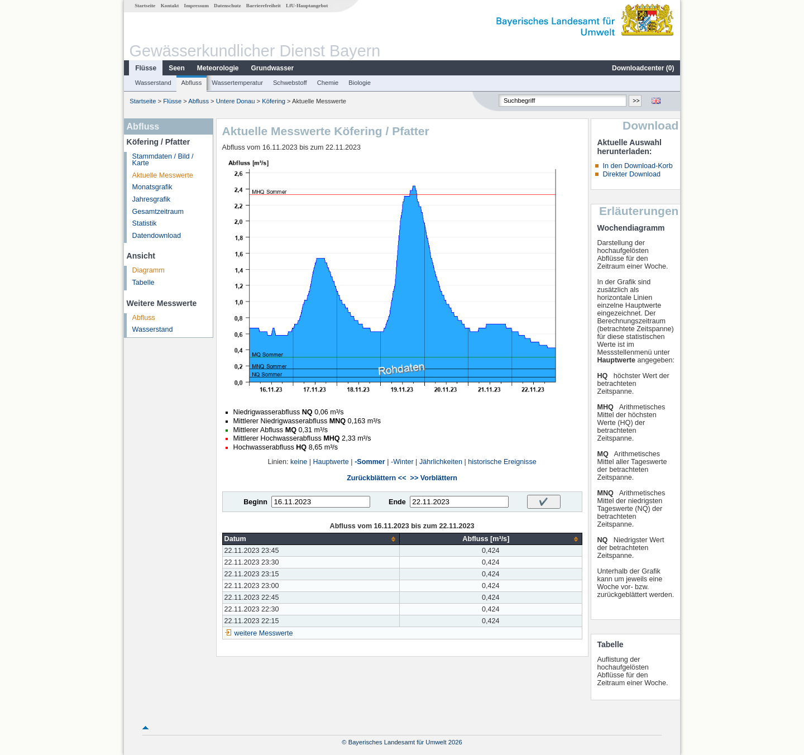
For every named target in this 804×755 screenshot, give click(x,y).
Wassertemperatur (237, 82)
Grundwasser (272, 68)
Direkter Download (631, 174)
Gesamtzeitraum (158, 212)
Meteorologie (218, 68)
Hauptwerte (330, 462)
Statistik (144, 223)
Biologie (359, 82)
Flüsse (145, 68)
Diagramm (148, 270)
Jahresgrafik (151, 199)
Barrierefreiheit (263, 5)
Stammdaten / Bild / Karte (163, 160)
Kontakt (170, 5)
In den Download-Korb (637, 166)
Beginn (255, 502)
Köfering (273, 101)
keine (298, 462)
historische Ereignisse (502, 462)
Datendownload (156, 236)
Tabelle (143, 282)
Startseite (145, 5)
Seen (177, 68)
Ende (397, 502)
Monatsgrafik (152, 187)
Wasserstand (153, 82)
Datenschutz (227, 5)
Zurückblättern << (376, 478)
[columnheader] (311, 539)
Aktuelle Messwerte (162, 175)
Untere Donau (235, 101)
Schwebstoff (290, 82)
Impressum (196, 5)
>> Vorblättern (433, 478)
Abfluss (191, 82)
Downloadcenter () (643, 68)
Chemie (328, 82)
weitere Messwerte (263, 633)
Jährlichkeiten (440, 462)
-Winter (402, 462)
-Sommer (370, 462)
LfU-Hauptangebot (307, 5)
